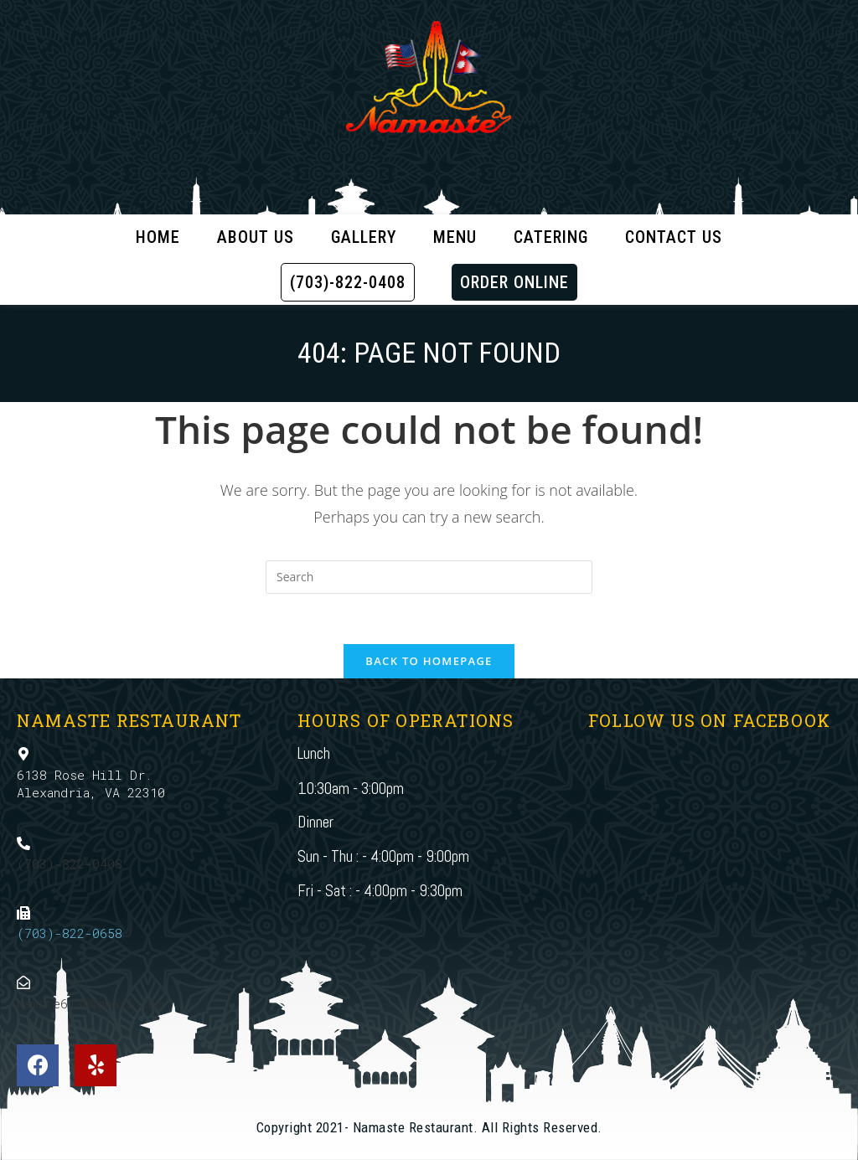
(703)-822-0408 (69, 863)
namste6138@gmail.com (90, 1003)
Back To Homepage (428, 660)
